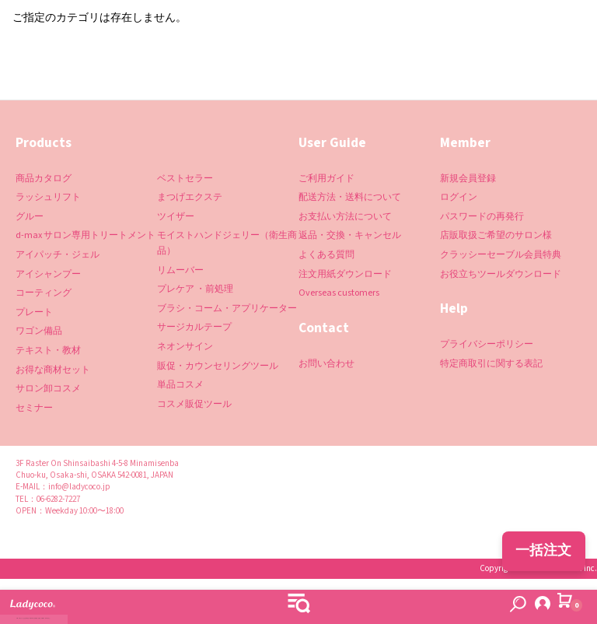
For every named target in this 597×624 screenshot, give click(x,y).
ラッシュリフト (48, 197)
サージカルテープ (194, 327)
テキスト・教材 (48, 350)
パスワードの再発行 (482, 216)
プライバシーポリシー (486, 344)
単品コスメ (180, 384)
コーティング (44, 293)
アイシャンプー (48, 274)
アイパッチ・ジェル (58, 254)
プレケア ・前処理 (195, 289)
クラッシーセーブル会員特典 (500, 254)
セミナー (34, 408)
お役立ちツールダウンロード (500, 274)
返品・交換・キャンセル (349, 235)
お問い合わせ (326, 363)
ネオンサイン (185, 346)
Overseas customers (338, 293)
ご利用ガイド (326, 178)
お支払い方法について (345, 216)
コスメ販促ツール (194, 404)
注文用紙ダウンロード (345, 274)
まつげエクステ (189, 197)
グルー (30, 216)
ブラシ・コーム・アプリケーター (227, 308)
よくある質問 (326, 254)
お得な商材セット (53, 370)
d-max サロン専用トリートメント (85, 235)
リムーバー (180, 270)
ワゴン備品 (39, 331)
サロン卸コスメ (48, 388)
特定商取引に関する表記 (491, 363)
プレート (34, 312)
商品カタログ (44, 178)
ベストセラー (185, 178)
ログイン (458, 197)
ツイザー (175, 216)
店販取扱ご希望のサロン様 (496, 235)
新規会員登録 (468, 178)
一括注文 (543, 550)
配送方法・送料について (349, 197)
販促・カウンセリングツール (217, 366)
